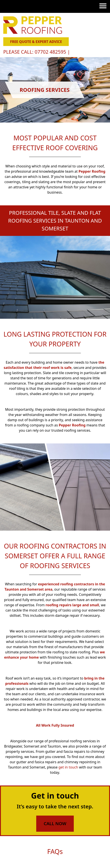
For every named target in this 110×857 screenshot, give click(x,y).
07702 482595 (51, 51)
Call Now (55, 823)
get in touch (68, 767)
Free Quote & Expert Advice (36, 41)
